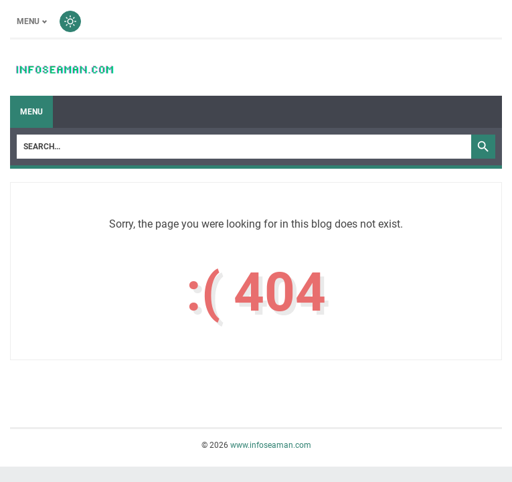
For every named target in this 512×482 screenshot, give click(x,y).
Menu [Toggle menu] (28, 21)
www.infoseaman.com (270, 445)
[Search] (244, 147)
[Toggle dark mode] (70, 21)
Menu (31, 111)
